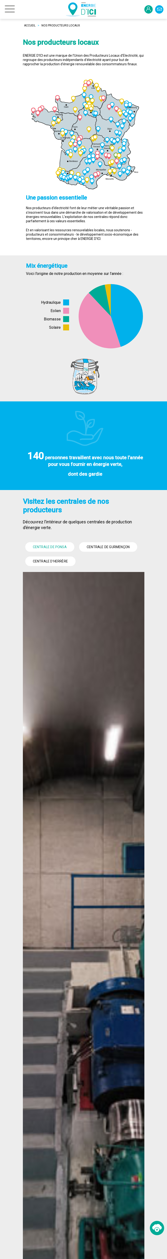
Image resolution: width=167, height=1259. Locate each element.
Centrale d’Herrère (50, 561)
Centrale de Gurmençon (108, 547)
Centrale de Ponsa (50, 547)
